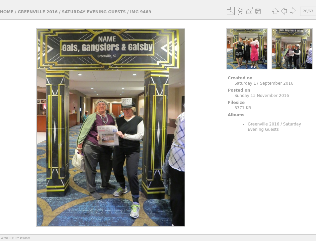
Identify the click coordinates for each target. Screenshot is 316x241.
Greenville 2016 (37, 12)
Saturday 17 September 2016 (263, 83)
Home (6, 12)
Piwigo (25, 238)
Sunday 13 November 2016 (261, 95)
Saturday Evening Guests (94, 12)
